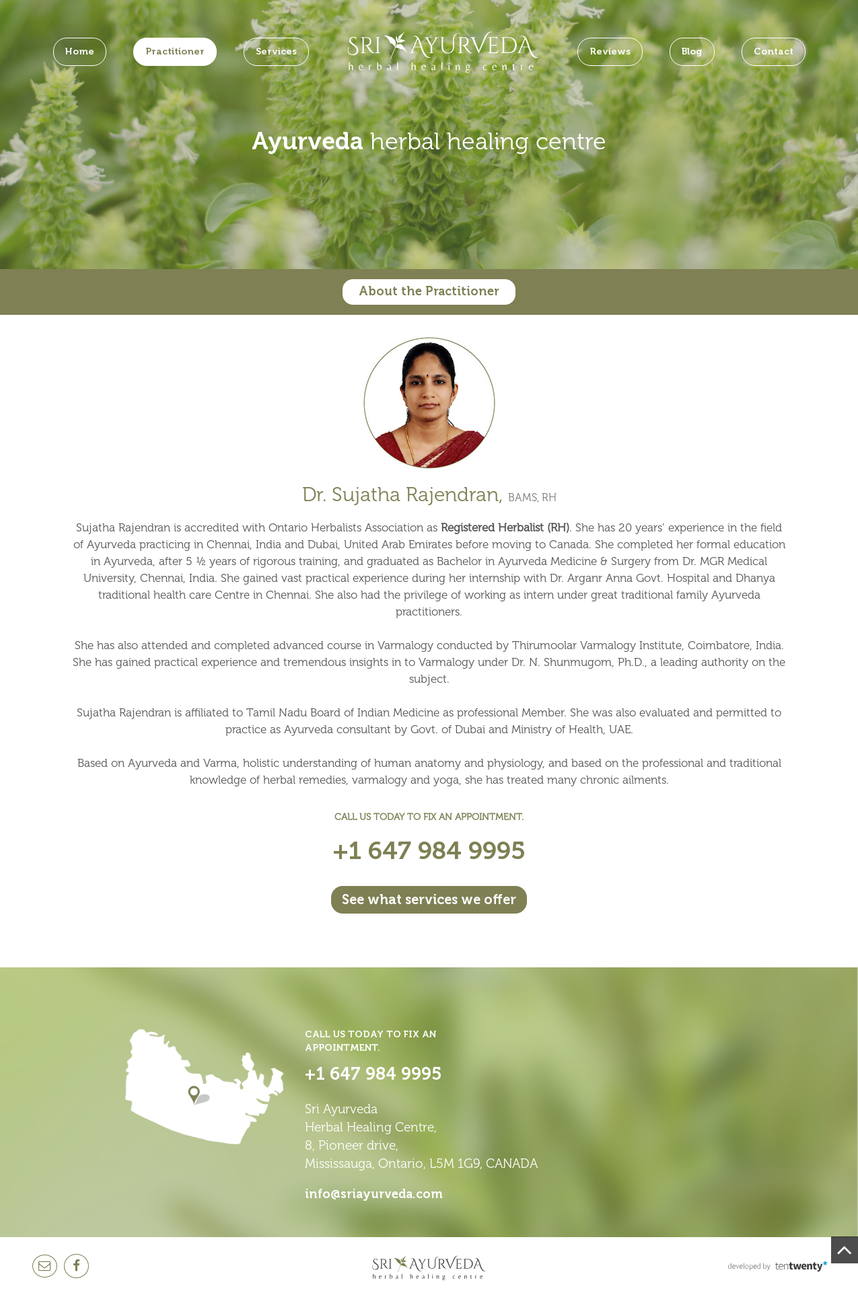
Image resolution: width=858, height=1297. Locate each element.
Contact (773, 51)
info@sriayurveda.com (374, 1194)
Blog (692, 51)
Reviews (610, 51)
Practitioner (175, 51)
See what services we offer (429, 899)
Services (276, 51)
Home (79, 51)
